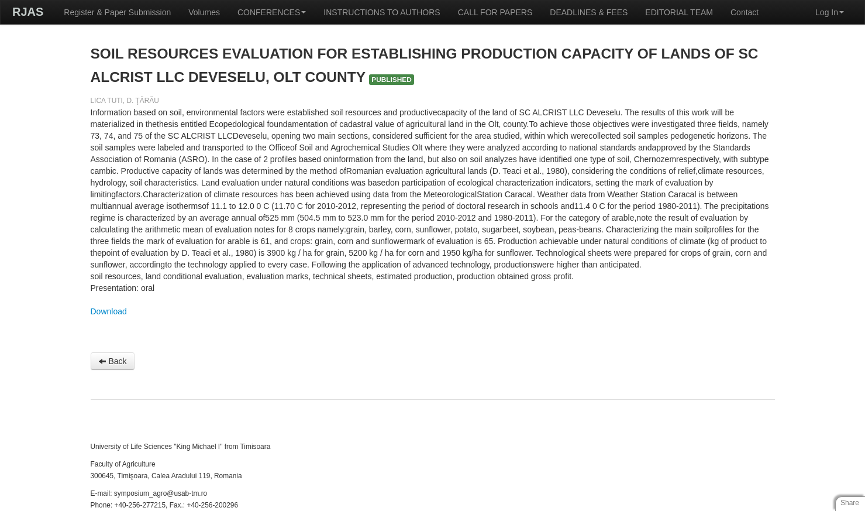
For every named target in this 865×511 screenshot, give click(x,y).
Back (112, 361)
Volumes (204, 12)
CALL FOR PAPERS (495, 12)
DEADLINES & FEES (589, 12)
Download (109, 311)
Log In (829, 12)
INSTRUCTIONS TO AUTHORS (381, 12)
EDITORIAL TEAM (679, 12)
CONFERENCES (271, 12)
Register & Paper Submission (117, 12)
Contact (744, 12)
